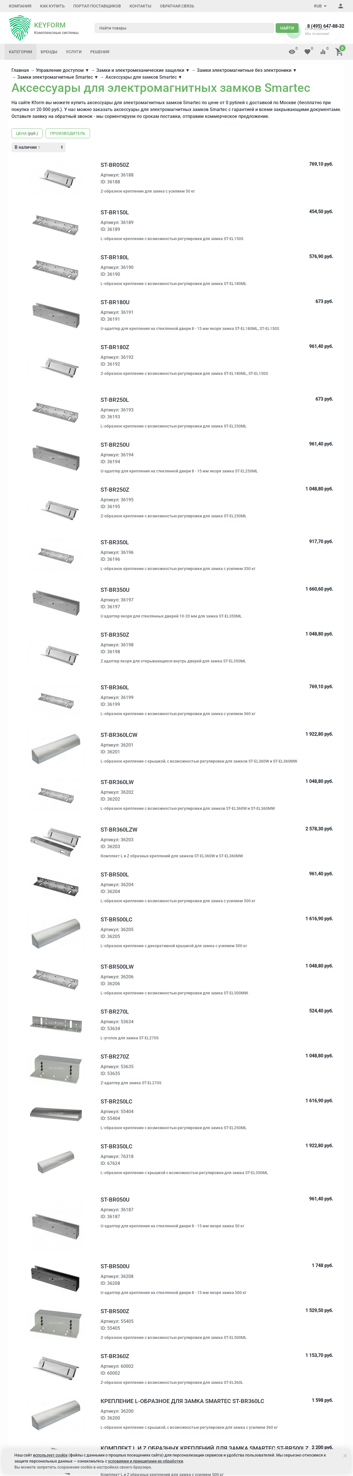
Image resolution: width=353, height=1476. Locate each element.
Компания (20, 6)
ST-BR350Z (115, 634)
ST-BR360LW (117, 782)
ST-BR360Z (115, 1356)
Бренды (49, 52)
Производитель (67, 133)
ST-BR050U (115, 1199)
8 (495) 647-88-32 (325, 26)
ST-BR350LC (116, 1146)
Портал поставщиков (97, 6)
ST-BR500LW (117, 966)
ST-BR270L (115, 1011)
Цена (27, 133)
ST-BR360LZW (119, 829)
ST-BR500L (115, 874)
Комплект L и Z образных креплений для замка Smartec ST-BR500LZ (205, 1448)
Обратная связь (177, 6)
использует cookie (50, 1455)
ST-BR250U (115, 444)
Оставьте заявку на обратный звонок (52, 116)
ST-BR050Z (115, 164)
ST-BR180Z (115, 347)
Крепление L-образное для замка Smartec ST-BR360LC (182, 1401)
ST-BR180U (115, 302)
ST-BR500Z (115, 1311)
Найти (287, 28)
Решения (99, 52)
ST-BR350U (115, 589)
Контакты (140, 6)
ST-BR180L (115, 257)
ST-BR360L (115, 687)
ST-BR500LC (116, 919)
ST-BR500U (115, 1266)
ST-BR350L (115, 542)
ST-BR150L (115, 212)
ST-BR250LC (116, 1101)
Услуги (74, 52)
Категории (20, 52)
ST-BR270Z (115, 1056)
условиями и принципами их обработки (145, 1461)
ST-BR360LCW (119, 734)
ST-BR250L (115, 399)
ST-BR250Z (115, 489)
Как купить (52, 6)
